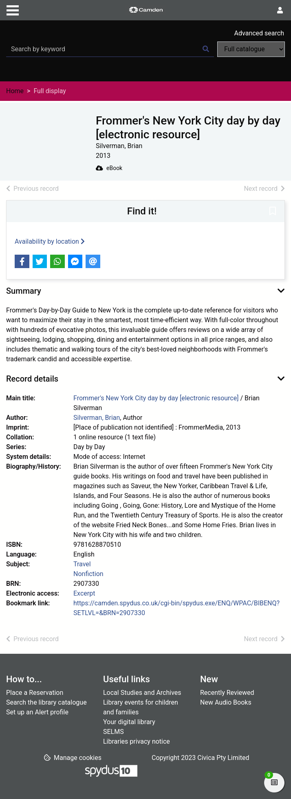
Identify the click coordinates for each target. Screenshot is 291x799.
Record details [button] (32, 379)
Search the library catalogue (46, 702)
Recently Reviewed (227, 692)
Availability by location (50, 241)
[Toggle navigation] (13, 9)
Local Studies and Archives (142, 692)
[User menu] (280, 10)
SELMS (113, 732)
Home (15, 91)
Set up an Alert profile (37, 712)
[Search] (206, 49)
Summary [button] (23, 291)
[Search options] (251, 49)
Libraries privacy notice (136, 741)
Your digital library (129, 722)
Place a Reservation (34, 692)
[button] (272, 212)
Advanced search (259, 33)
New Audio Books (225, 702)
